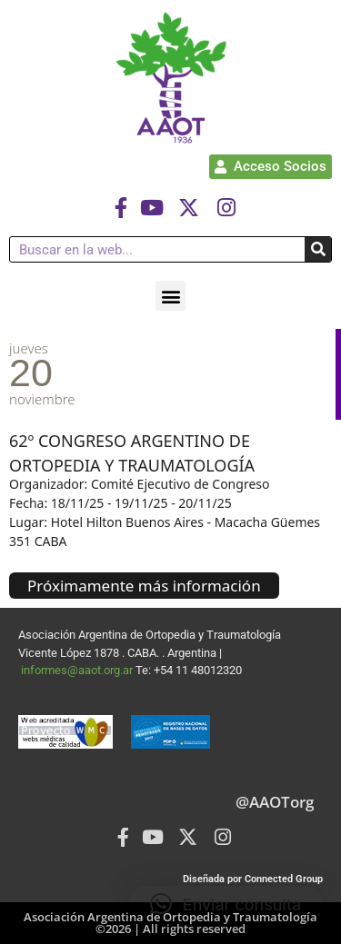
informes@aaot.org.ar (78, 670)
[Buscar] (318, 249)
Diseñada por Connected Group (253, 879)
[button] (170, 296)
